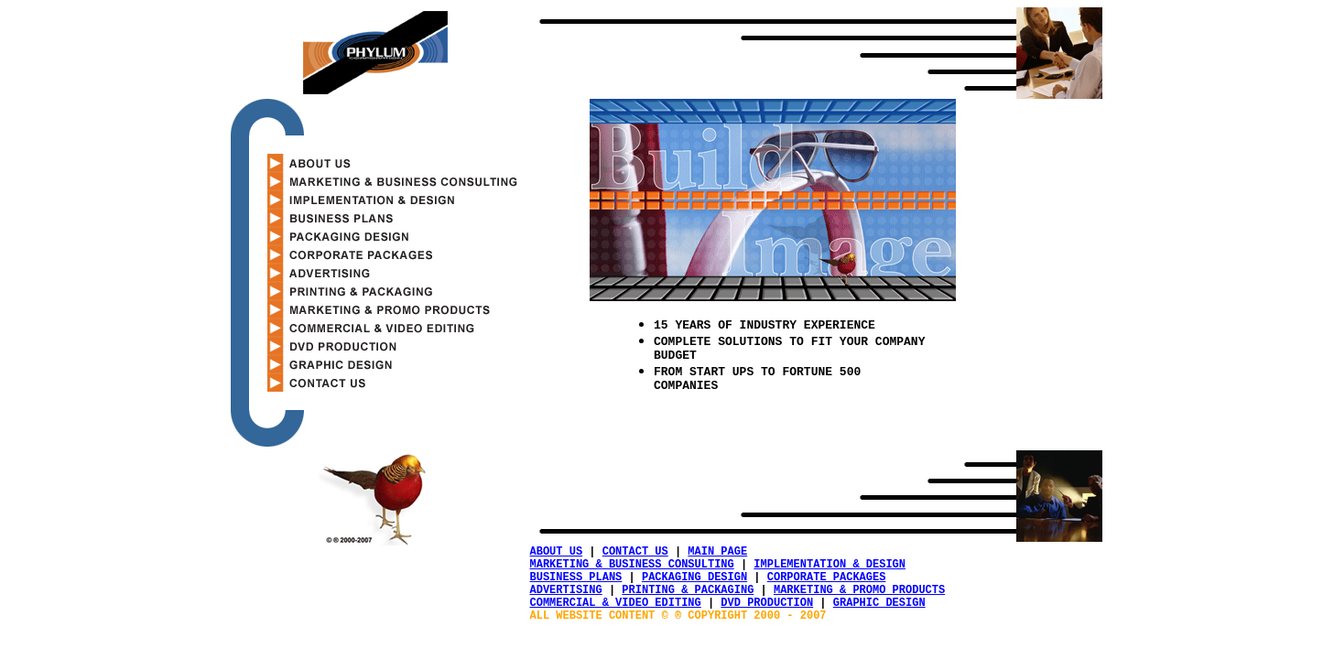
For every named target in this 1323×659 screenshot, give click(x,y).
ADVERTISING (566, 600)
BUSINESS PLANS (576, 584)
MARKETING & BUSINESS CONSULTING (632, 569)
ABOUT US (556, 553)
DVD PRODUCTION (767, 615)
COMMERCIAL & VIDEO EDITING (615, 615)
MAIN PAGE (717, 553)
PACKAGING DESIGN (694, 584)
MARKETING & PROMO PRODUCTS (859, 600)
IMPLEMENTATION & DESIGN (829, 569)
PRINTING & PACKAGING (688, 600)
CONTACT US (635, 553)
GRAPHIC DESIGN (879, 615)
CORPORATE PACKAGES (826, 584)
